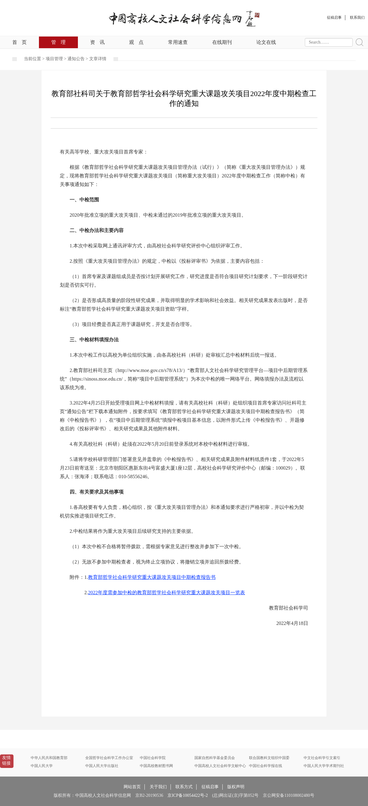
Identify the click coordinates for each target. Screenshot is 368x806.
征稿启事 (210, 787)
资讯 (97, 42)
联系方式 (184, 787)
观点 (136, 42)
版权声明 (235, 787)
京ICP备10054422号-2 (187, 795)
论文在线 (266, 42)
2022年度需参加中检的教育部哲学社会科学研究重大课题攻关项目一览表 (166, 592)
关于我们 (158, 787)
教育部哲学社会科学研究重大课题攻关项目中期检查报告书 (152, 577)
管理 (58, 42)
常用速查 (178, 42)
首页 (19, 42)
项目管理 (54, 58)
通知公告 (76, 58)
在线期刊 (222, 42)
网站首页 (132, 787)
